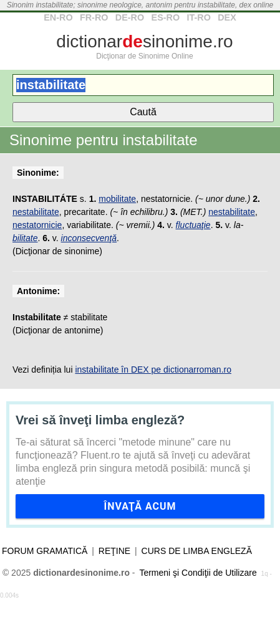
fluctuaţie (193, 225)
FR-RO (94, 17)
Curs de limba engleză (197, 551)
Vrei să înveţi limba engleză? (100, 420)
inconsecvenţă (89, 238)
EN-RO (58, 17)
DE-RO (129, 17)
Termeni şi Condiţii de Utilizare (197, 573)
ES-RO (166, 17)
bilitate (24, 238)
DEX (227, 17)
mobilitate (117, 199)
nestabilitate (35, 212)
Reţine (114, 551)
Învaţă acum (140, 506)
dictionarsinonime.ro (144, 41)
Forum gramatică (44, 551)
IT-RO (198, 17)
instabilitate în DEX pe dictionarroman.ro (153, 370)
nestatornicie (37, 225)
